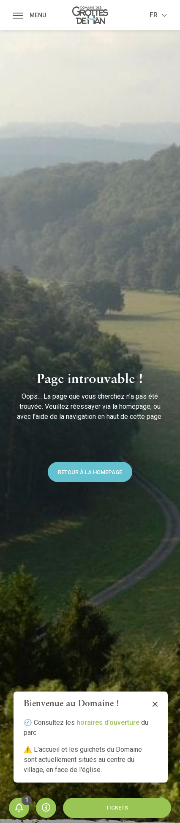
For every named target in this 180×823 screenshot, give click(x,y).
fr (154, 15)
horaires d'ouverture (107, 722)
